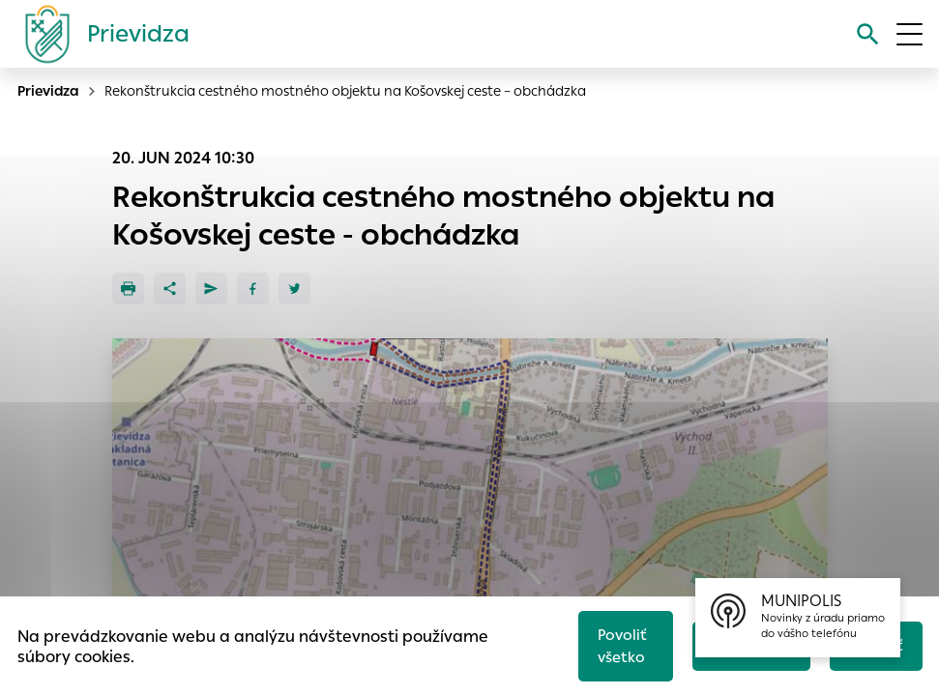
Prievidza (48, 91)
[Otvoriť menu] (909, 34)
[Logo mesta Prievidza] (99, 34)
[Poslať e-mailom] (211, 288)
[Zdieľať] (170, 288)
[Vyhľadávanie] (868, 34)
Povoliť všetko (622, 645)
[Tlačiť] (128, 288)
